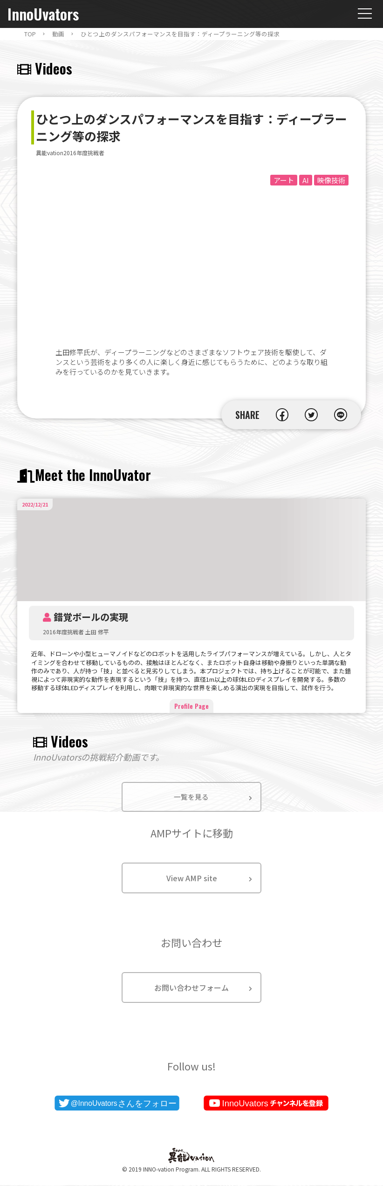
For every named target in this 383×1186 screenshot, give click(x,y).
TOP (30, 34)
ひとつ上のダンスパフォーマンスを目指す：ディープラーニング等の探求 (180, 34)
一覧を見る (191, 797)
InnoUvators (43, 14)
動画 (58, 34)
